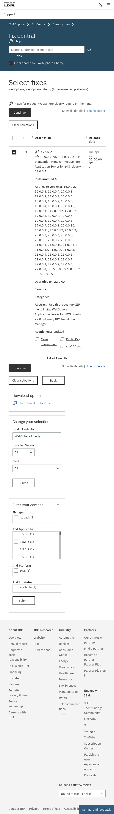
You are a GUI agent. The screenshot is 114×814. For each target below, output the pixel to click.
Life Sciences (67, 685)
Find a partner (93, 648)
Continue (20, 112)
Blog (37, 644)
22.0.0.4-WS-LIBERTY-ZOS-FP (60, 157)
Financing (15, 672)
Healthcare (66, 673)
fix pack (25, 517)
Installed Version (24, 445)
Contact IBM (17, 808)
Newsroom (16, 684)
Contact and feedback (96, 809)
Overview (15, 637)
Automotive (67, 637)
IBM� (9, 4)
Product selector (24, 429)
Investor (14, 678)
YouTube (89, 737)
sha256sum (74, 346)
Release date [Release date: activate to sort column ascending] (94, 139)
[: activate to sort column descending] (26, 139)
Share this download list (35, 403)
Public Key (73, 339)
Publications (42, 650)
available (26, 587)
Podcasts (90, 775)
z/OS (23, 570)
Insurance (66, 679)
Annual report (18, 644)
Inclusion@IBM (19, 666)
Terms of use (51, 808)
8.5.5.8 (24, 557)
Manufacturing (68, 691)
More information (49, 341)
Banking (64, 644)
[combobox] (24, 452)
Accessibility (72, 808)
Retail (63, 698)
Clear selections (23, 125)
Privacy (34, 808)
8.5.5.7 (24, 549)
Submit (23, 483)
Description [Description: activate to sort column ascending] (43, 138)
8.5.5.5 (24, 534)
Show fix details (72, 111)
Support (9, 14)
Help (18, 41)
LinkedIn (90, 719)
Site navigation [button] (108, 6)
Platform (18, 461)
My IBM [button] (100, 6)
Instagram (91, 731)
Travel (63, 715)
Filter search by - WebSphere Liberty (38, 63)
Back (53, 380)
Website (39, 637)
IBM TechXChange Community (93, 708)
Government (67, 667)
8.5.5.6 (24, 541)
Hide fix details (96, 111)
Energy (63, 661)
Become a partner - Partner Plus (92, 659)
